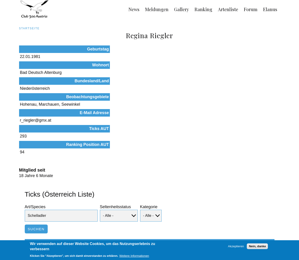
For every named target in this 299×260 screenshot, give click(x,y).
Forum (250, 9)
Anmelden (276, 240)
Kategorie (149, 154)
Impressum (36, 240)
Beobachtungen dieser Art (238, 212)
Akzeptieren (236, 247)
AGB (17, 240)
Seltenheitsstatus (115, 154)
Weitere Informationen (134, 256)
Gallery (181, 9)
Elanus (270, 9)
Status (83, 195)
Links (55, 240)
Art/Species (35, 154)
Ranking (203, 9)
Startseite (29, 28)
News (133, 9)
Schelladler (44, 212)
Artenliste (228, 9)
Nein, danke (257, 247)
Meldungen (156, 9)
